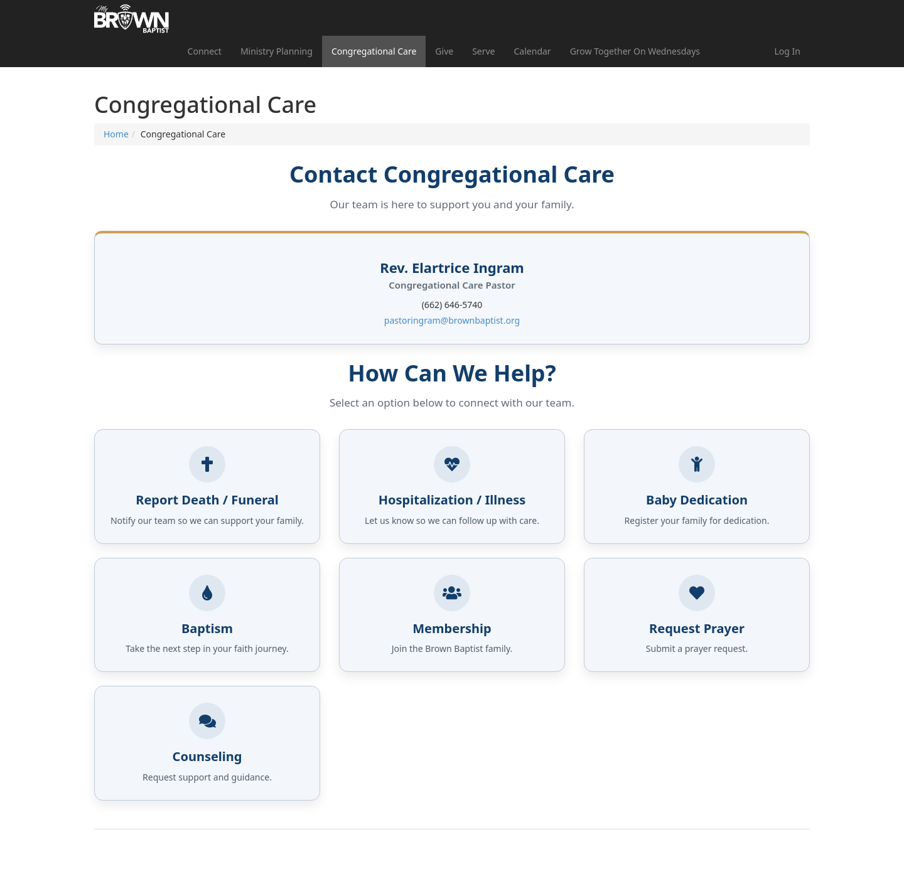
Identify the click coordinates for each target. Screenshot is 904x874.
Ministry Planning (276, 51)
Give (444, 51)
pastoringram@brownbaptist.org (452, 320)
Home (116, 134)
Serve (483, 51)
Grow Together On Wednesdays (635, 51)
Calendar (532, 51)
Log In (787, 51)
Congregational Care (373, 51)
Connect (205, 51)
